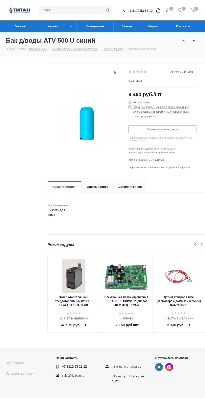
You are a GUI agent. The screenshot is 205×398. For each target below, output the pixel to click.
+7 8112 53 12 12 (140, 10)
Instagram (169, 367)
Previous (195, 244)
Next (201, 244)
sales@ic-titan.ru (73, 375)
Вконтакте (159, 367)
